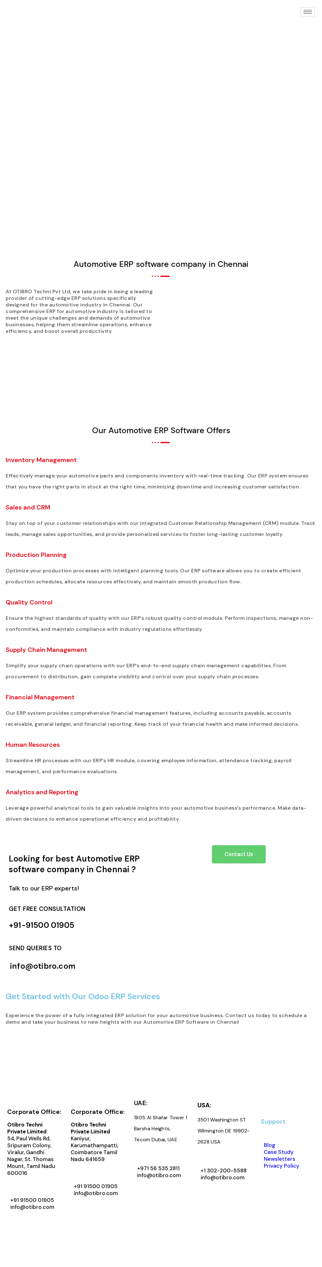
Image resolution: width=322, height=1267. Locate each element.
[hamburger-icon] (308, 11)
